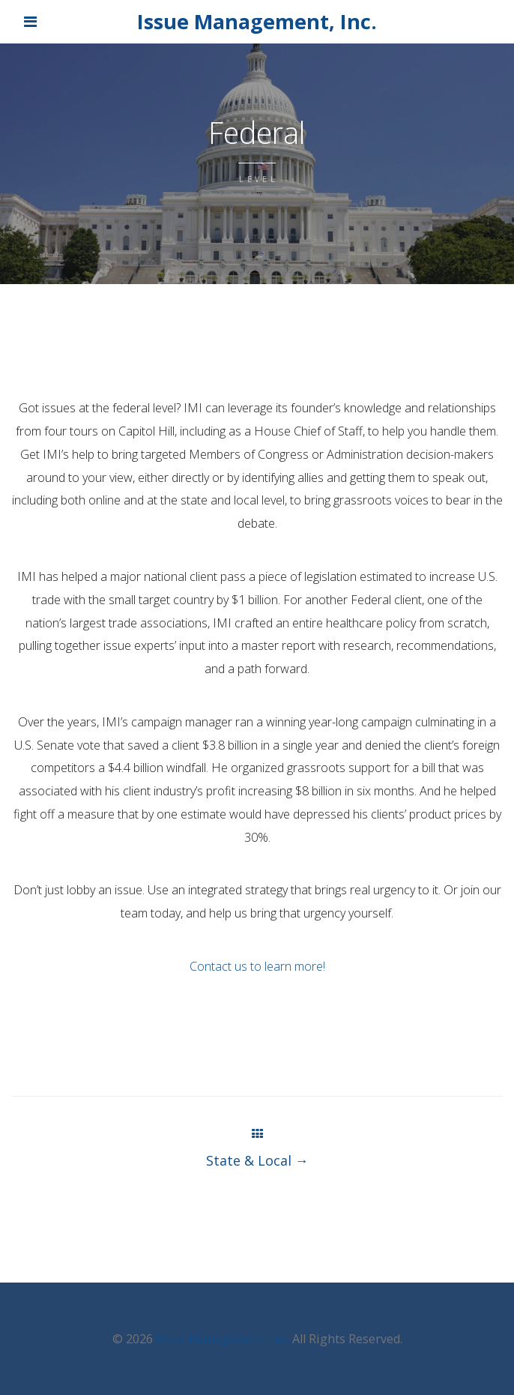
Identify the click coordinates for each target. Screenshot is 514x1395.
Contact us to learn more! (257, 966)
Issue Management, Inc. (257, 21)
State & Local (257, 1160)
